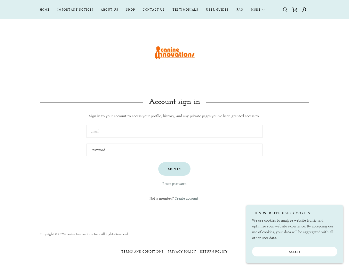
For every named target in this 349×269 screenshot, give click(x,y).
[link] (295, 10)
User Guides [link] (217, 10)
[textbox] (174, 131)
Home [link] (45, 10)
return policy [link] (214, 252)
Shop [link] (130, 10)
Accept (295, 255)
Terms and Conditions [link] (142, 252)
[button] (258, 10)
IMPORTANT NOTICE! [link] (75, 10)
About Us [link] (109, 10)
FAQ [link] (240, 10)
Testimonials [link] (185, 10)
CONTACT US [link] (154, 10)
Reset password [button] (174, 184)
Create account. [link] (187, 198)
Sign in (174, 169)
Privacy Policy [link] (182, 252)
